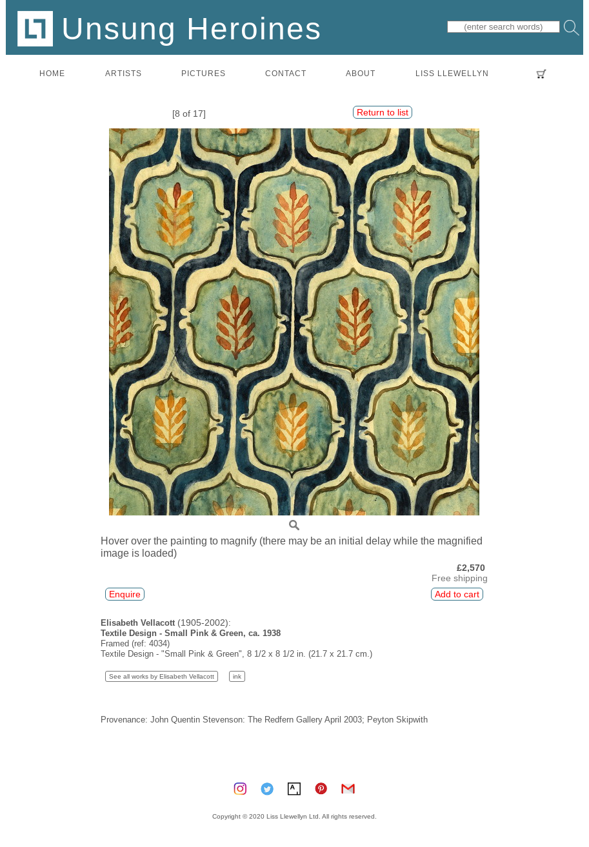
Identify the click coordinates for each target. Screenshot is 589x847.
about (360, 73)
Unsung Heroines (169, 28)
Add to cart (457, 594)
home (52, 73)
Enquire (125, 594)
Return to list (382, 112)
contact (285, 73)
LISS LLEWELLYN (452, 73)
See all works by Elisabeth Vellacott (161, 676)
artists (123, 73)
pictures (203, 73)
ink (237, 676)
